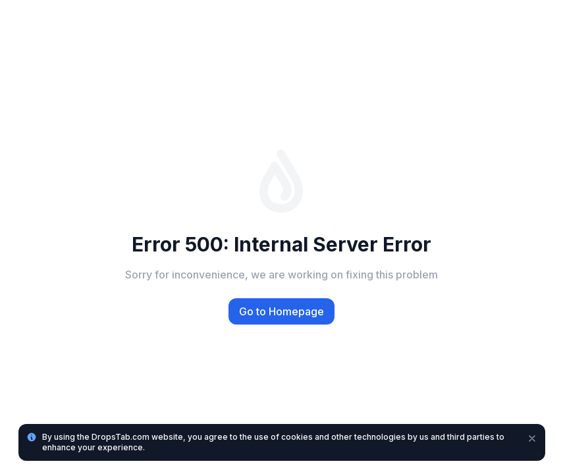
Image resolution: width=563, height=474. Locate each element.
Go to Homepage (281, 311)
